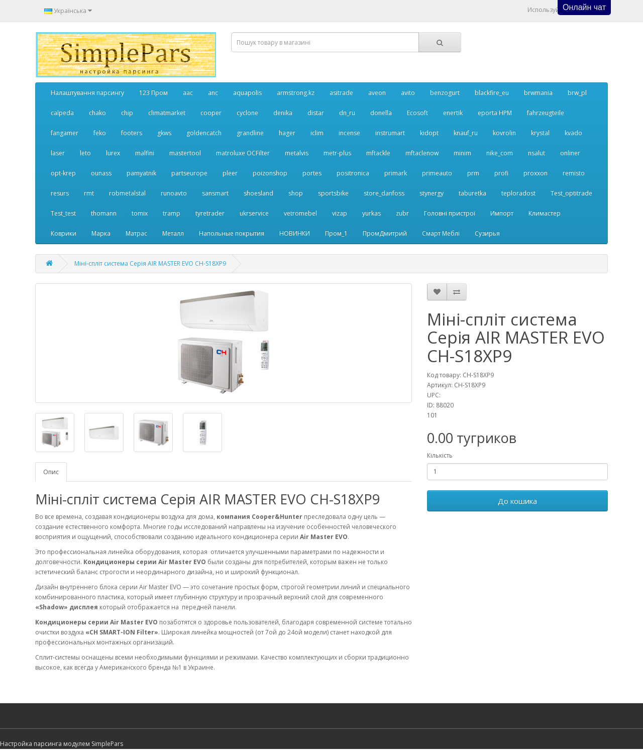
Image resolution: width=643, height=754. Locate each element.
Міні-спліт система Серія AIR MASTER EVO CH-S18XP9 (150, 263)
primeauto (437, 173)
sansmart (215, 193)
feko (99, 133)
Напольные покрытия (231, 233)
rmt (89, 193)
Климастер (544, 213)
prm (473, 173)
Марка (101, 233)
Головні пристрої (449, 213)
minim (462, 153)
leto (85, 153)
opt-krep (63, 173)
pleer (230, 173)
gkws (164, 133)
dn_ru (347, 113)
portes (312, 173)
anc (213, 92)
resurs (60, 193)
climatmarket (166, 113)
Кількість (440, 455)
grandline (250, 133)
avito (408, 92)
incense (349, 133)
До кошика (517, 501)
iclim (317, 133)
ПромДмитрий (385, 233)
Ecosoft (417, 113)
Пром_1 (336, 233)
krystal (540, 133)
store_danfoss (384, 193)
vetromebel (300, 213)
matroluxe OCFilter (243, 153)
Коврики (63, 233)
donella (381, 113)
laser (58, 153)
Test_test (63, 213)
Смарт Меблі (441, 233)
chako (97, 113)
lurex (113, 153)
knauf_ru (466, 133)
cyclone (247, 113)
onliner (570, 153)
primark (395, 173)
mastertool (185, 153)
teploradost (518, 193)
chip (127, 113)
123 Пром (153, 92)
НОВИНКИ (294, 233)
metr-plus (337, 153)
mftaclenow (422, 153)
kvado (573, 133)
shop (295, 193)
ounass (101, 173)
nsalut (536, 153)
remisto (574, 173)
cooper (211, 113)
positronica (353, 173)
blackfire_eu (492, 92)
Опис (51, 472)
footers (131, 133)
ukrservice (254, 213)
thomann (104, 213)
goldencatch (204, 133)
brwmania (538, 92)
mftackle (378, 153)
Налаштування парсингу (87, 92)
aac (188, 92)
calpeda (62, 113)
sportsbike (333, 193)
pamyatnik (141, 173)
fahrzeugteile (545, 113)
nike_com (499, 153)
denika (282, 113)
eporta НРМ (495, 113)
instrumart (390, 133)
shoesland (258, 193)
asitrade (341, 92)
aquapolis (247, 92)
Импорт (501, 213)
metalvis (296, 153)
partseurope (189, 173)
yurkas (371, 213)
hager (287, 133)
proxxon (535, 173)
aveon (377, 92)
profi (501, 173)
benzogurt (445, 92)
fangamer (64, 133)
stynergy (431, 193)
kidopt (429, 133)
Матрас (136, 233)
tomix (140, 213)
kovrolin (504, 133)
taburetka (472, 193)
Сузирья (487, 233)
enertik (453, 113)
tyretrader (210, 213)
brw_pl (577, 92)
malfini (144, 153)
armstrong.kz (295, 92)
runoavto (174, 193)
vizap (339, 213)
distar (315, 113)
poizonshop (270, 173)
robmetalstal (127, 193)
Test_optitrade (571, 193)
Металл (173, 233)
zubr (402, 213)
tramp (171, 213)
